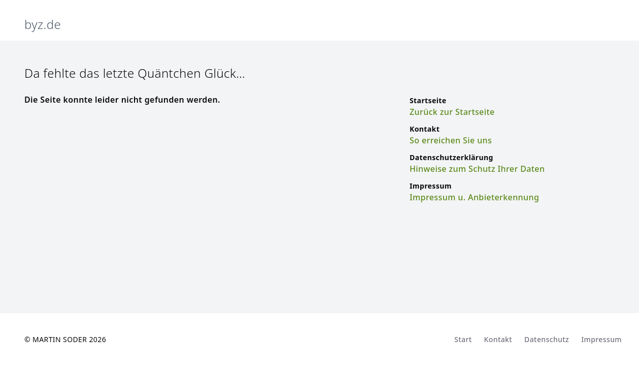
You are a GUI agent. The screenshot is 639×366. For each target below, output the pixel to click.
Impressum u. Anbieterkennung (474, 197)
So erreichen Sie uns (451, 140)
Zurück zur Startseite (452, 111)
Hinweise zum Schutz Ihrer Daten (477, 168)
